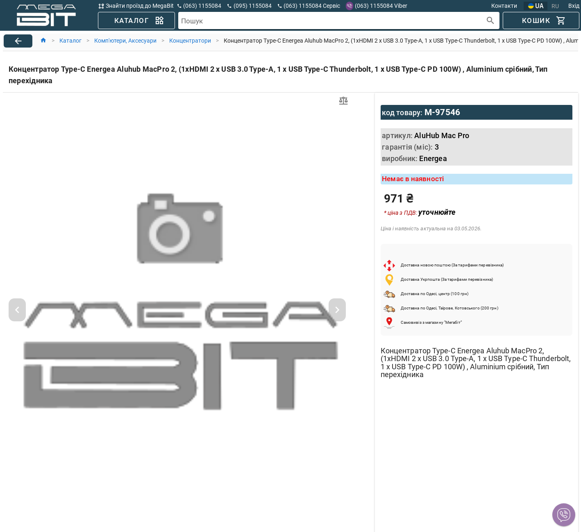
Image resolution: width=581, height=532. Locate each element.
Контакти (504, 5)
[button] (563, 514)
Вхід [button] (573, 5)
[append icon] (491, 21)
